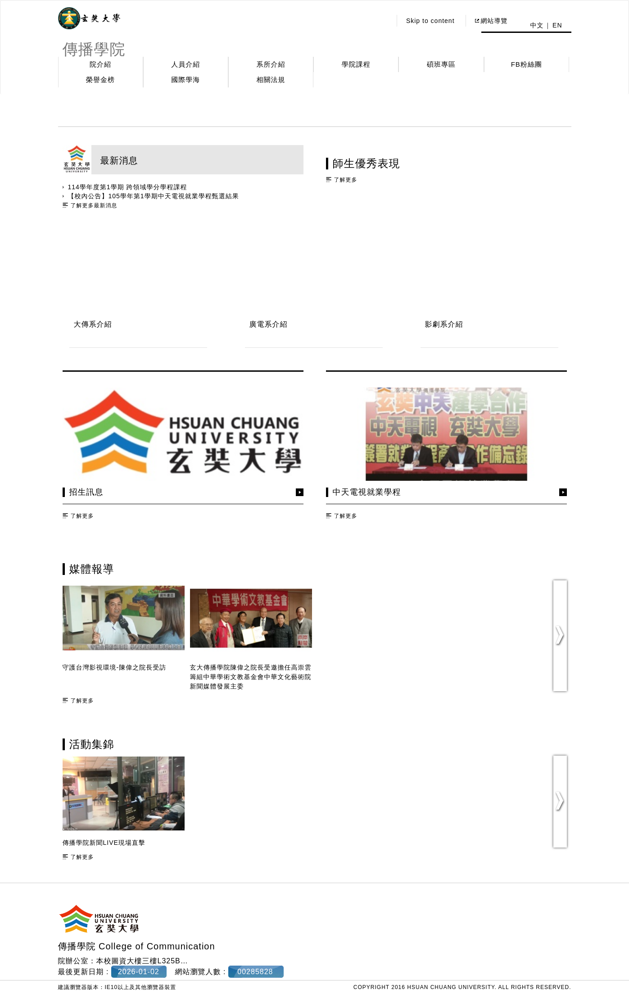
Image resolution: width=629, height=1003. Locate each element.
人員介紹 (185, 64)
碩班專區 (441, 64)
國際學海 (185, 79)
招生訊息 (86, 492)
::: (382, 20)
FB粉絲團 (526, 64)
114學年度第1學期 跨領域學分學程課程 (127, 187)
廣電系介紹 (268, 324)
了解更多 (345, 180)
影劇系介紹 (444, 324)
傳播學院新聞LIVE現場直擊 (104, 842)
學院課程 (356, 64)
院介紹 (100, 64)
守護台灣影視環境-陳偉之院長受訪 (115, 667)
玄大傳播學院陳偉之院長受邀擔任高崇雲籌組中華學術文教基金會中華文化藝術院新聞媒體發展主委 (251, 677)
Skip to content (430, 20)
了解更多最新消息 (94, 205)
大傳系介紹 (93, 324)
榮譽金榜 (100, 79)
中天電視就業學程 (367, 492)
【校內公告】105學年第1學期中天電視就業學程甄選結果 (153, 196)
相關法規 (271, 79)
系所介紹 (271, 64)
